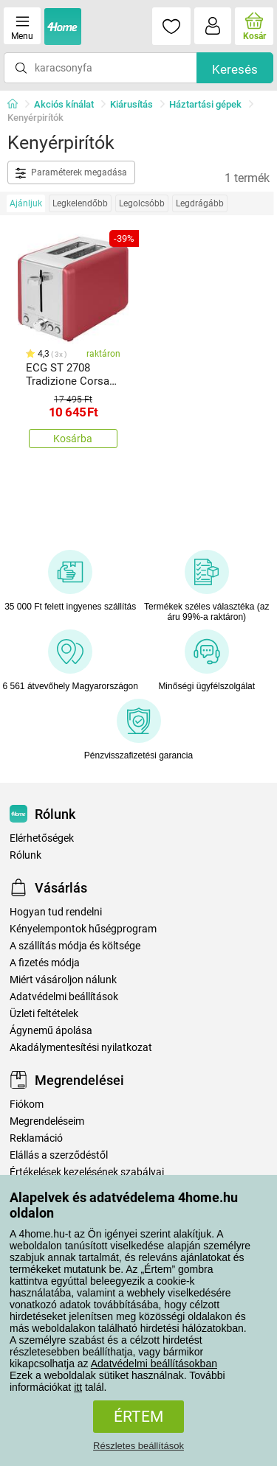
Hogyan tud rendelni (56, 912)
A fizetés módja (45, 962)
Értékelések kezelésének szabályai (87, 1172)
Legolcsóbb (142, 203)
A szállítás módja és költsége (75, 946)
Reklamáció (36, 1138)
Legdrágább (200, 203)
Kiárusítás (131, 104)
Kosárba (72, 438)
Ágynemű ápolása (51, 1030)
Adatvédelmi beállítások (64, 996)
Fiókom (27, 1104)
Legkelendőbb (80, 203)
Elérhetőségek (42, 838)
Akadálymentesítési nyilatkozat (81, 1047)
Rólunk (25, 855)
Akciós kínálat (64, 104)
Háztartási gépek (205, 104)
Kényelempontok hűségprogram (83, 929)
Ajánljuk (26, 203)
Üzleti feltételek (44, 1013)
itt (78, 1387)
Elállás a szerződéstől (59, 1155)
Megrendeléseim (47, 1121)
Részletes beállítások (138, 1445)
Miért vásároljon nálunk (63, 979)
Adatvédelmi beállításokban (154, 1363)
